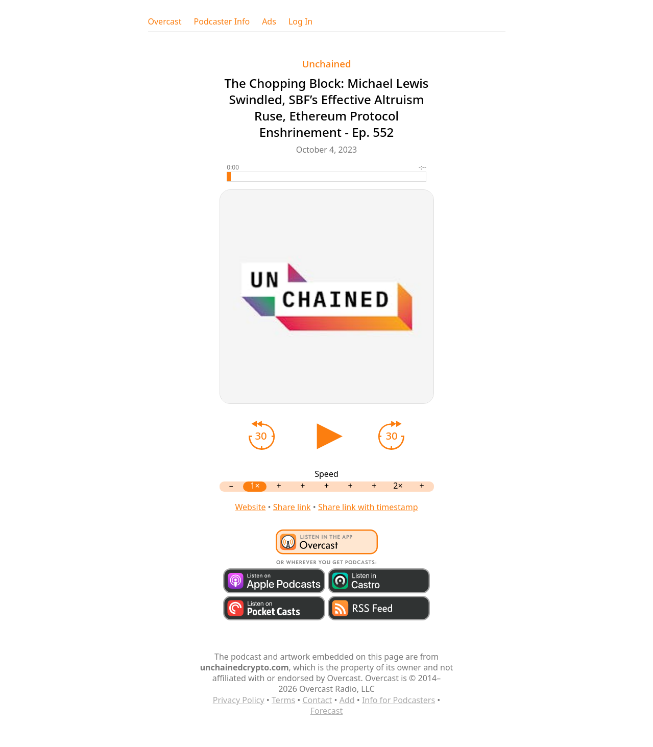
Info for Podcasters (398, 700)
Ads (269, 21)
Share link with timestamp (368, 507)
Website (250, 507)
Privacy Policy (238, 700)
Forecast (326, 710)
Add (347, 700)
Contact (317, 700)
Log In (300, 21)
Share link (292, 507)
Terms (283, 700)
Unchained (326, 63)
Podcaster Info (222, 21)
